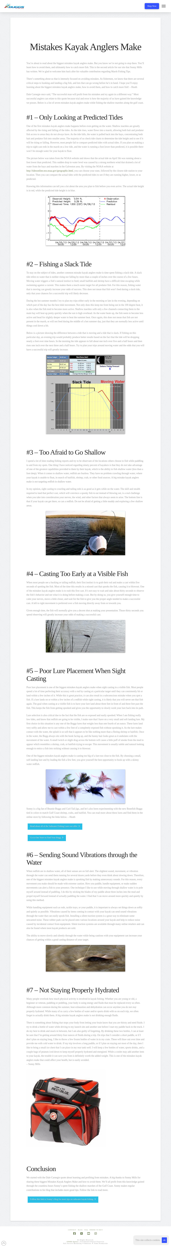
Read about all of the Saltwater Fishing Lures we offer (55, 826)
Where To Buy (96, 1230)
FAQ (86, 1230)
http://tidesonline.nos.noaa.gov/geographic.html (49, 170)
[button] (163, 6)
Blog (80, 1230)
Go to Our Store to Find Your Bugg (46, 837)
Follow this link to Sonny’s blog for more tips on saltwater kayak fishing (63, 1199)
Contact (72, 1230)
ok (164, 1240)
